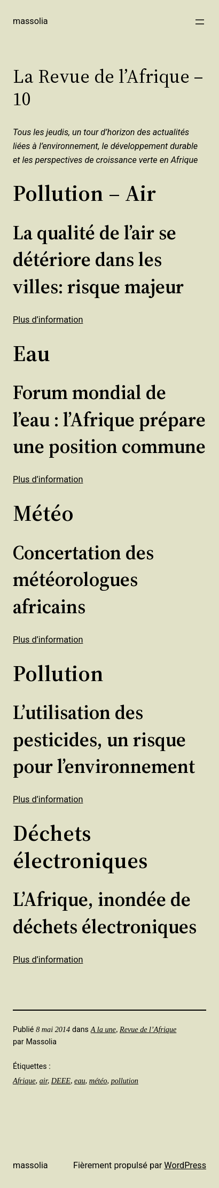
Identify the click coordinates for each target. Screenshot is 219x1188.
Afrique (24, 1080)
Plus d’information (48, 320)
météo (98, 1080)
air (44, 1080)
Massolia (30, 21)
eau (79, 1080)
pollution (124, 1080)
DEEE (61, 1080)
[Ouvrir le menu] (199, 21)
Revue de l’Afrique (148, 1029)
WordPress (185, 1165)
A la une (103, 1029)
